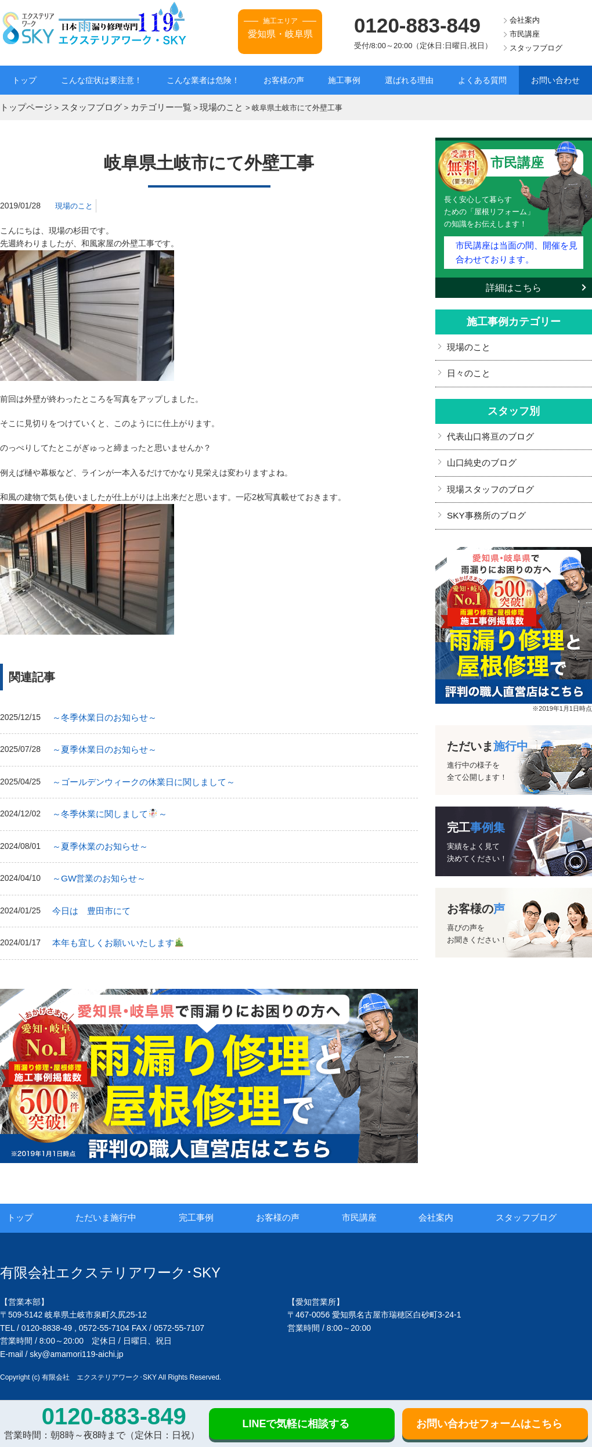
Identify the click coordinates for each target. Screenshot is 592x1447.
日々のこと (467, 366)
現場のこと (75, 203)
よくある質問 (482, 80)
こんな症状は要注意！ (101, 80)
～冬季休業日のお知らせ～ (101, 714)
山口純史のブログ (479, 453)
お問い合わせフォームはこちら (489, 1424)
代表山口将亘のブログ (487, 428)
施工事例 (344, 80)
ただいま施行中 (120, 1206)
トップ (24, 80)
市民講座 (525, 34)
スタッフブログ (536, 48)
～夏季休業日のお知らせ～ (101, 746)
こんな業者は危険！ (203, 80)
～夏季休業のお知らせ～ (97, 839)
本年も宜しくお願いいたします (113, 932)
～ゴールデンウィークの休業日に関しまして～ (137, 777)
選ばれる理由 (409, 80)
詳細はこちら (514, 282)
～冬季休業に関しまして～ (105, 807)
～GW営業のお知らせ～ (95, 869)
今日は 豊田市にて (88, 901)
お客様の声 (283, 80)
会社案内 (525, 20)
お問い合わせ (555, 80)
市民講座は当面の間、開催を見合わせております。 (516, 247)
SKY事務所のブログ (483, 503)
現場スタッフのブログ (487, 478)
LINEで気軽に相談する (295, 1424)
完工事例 (210, 1206)
